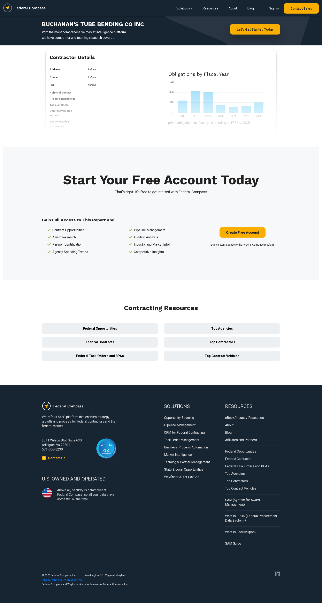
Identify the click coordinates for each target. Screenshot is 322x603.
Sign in (274, 8)
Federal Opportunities (100, 328)
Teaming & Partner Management (187, 462)
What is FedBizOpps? (240, 532)
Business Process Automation (186, 447)
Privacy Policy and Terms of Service (62, 579)
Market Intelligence (178, 455)
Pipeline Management (180, 425)
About (233, 8)
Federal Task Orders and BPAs (100, 356)
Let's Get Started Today (255, 29)
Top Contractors (222, 342)
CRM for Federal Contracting (184, 432)
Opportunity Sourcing (179, 418)
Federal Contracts (100, 342)
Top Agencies (222, 328)
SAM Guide (233, 543)
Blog (250, 8)
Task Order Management (181, 440)
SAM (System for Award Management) (242, 502)
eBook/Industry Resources (244, 418)
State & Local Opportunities (184, 469)
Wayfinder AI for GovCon (181, 477)
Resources (210, 8)
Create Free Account (242, 232)
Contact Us (56, 458)
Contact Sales (301, 8)
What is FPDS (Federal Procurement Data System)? (251, 518)
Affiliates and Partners (241, 440)
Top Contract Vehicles (222, 356)
